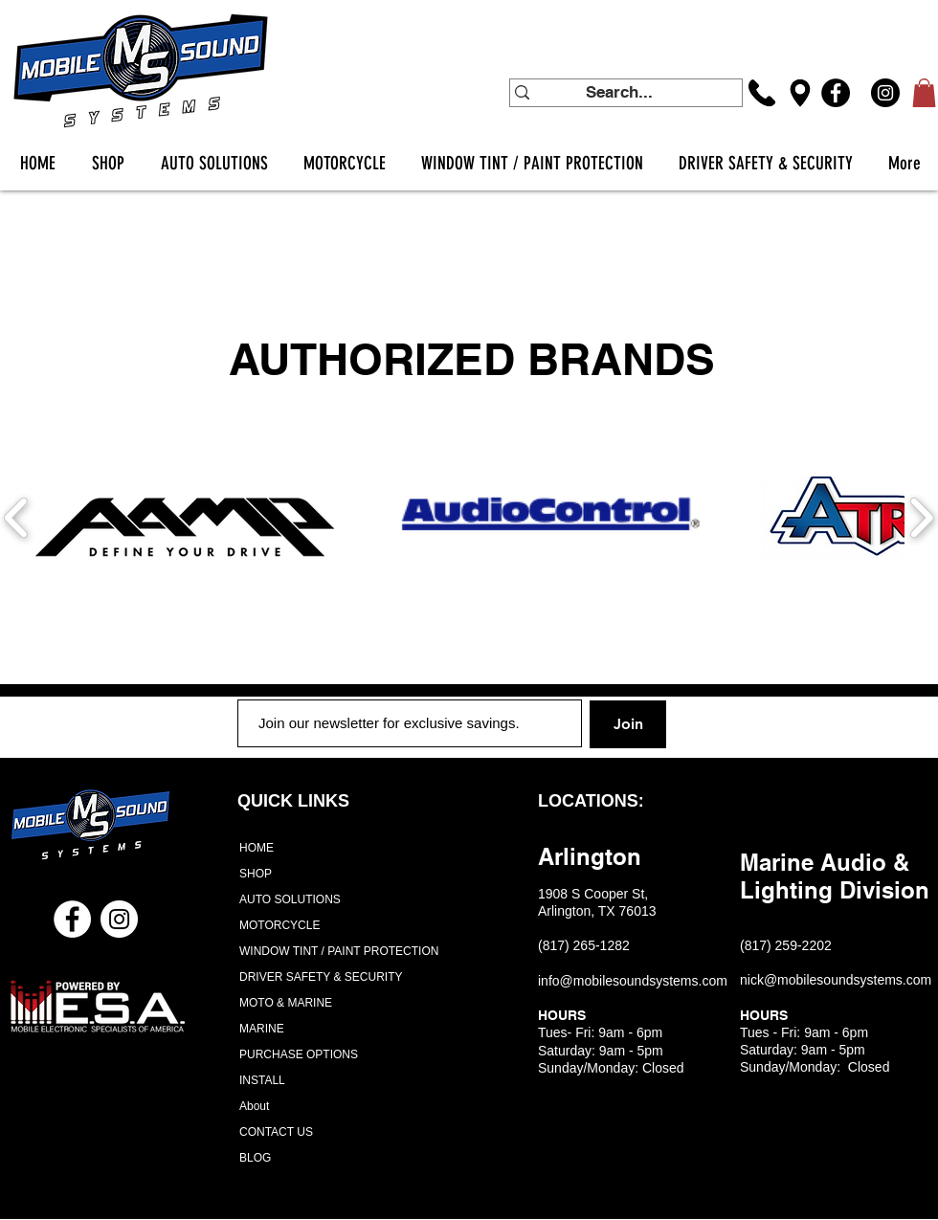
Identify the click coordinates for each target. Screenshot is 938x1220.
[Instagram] (885, 92)
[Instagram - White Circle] (119, 919)
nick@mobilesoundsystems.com (835, 979)
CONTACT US (276, 1132)
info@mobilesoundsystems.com (632, 980)
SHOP (255, 873)
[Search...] (619, 93)
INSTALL (262, 1080)
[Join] (628, 724)
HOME (256, 847)
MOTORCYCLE (279, 925)
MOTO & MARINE (285, 1002)
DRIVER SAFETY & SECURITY (320, 977)
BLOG (255, 1158)
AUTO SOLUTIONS (290, 899)
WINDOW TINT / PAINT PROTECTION (331, 951)
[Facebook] (835, 92)
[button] (924, 92)
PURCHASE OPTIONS (298, 1054)
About (254, 1106)
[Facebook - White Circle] (72, 919)
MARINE (261, 1028)
